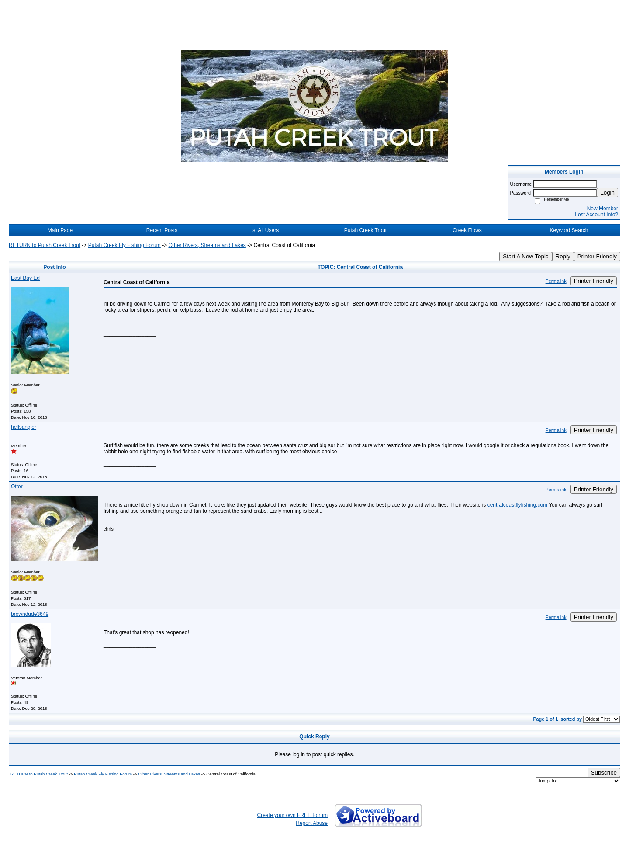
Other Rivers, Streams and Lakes (206, 245)
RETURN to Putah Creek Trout (44, 245)
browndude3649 (29, 614)
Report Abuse (312, 823)
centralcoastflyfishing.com (517, 505)
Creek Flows (467, 230)
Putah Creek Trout (365, 230)
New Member (602, 208)
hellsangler (23, 427)
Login (607, 192)
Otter (17, 486)
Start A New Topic (525, 256)
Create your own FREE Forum (292, 815)
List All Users (264, 230)
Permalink (556, 281)
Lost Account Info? (596, 215)
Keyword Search (569, 230)
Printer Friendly (597, 256)
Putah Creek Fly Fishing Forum (124, 245)
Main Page (60, 230)
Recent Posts (161, 230)
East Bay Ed (25, 278)
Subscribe (604, 772)
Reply (563, 256)
